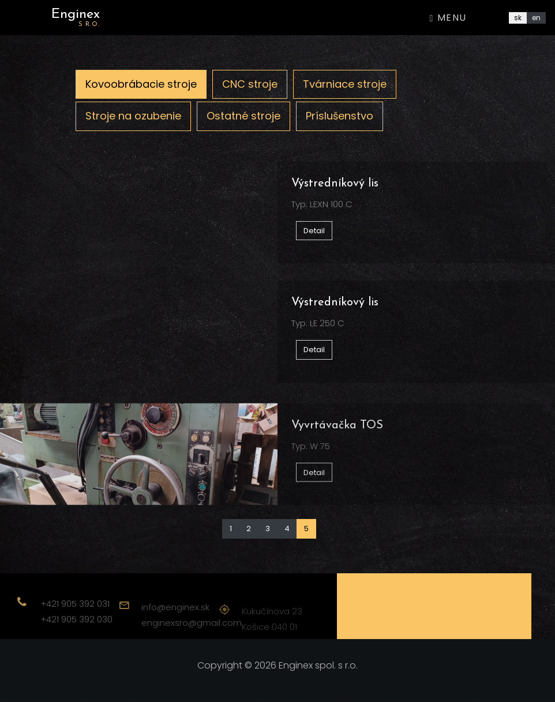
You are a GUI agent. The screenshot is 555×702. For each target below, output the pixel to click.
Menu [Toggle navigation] (448, 17)
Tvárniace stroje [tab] (345, 84)
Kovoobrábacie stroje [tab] (141, 84)
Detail (314, 230)
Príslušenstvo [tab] (339, 116)
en (536, 18)
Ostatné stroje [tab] (243, 116)
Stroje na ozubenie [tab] (133, 116)
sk (518, 18)
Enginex (75, 18)
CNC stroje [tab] (250, 84)
